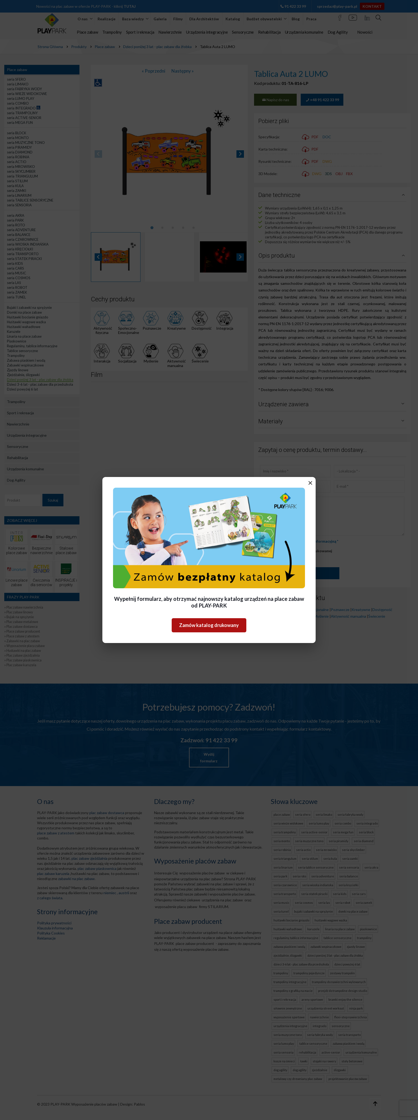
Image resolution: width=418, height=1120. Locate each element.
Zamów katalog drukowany (209, 625)
